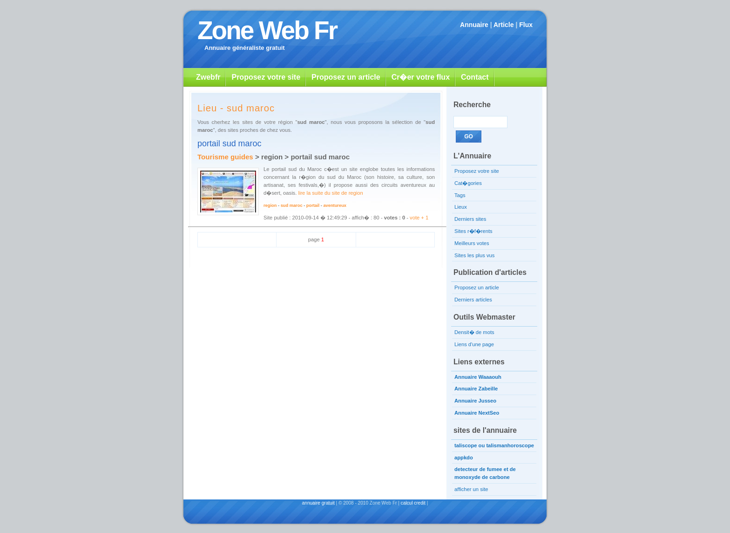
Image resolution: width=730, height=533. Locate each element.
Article (503, 24)
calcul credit (413, 503)
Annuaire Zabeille (476, 388)
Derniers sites (470, 219)
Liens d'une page (474, 344)
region (270, 205)
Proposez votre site (265, 77)
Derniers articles (473, 299)
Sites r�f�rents (473, 231)
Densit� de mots (474, 332)
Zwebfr (208, 77)
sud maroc (292, 205)
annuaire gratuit (318, 503)
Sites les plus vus (474, 255)
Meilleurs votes (471, 243)
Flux (526, 24)
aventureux (334, 205)
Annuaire (474, 24)
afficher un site (471, 489)
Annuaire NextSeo (476, 413)
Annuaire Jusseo (475, 400)
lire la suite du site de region (330, 193)
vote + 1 (419, 217)
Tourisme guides (225, 157)
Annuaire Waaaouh (477, 377)
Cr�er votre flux (421, 77)
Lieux (460, 207)
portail (312, 205)
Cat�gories (468, 183)
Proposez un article (345, 77)
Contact (475, 77)
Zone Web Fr (267, 30)
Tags (460, 195)
